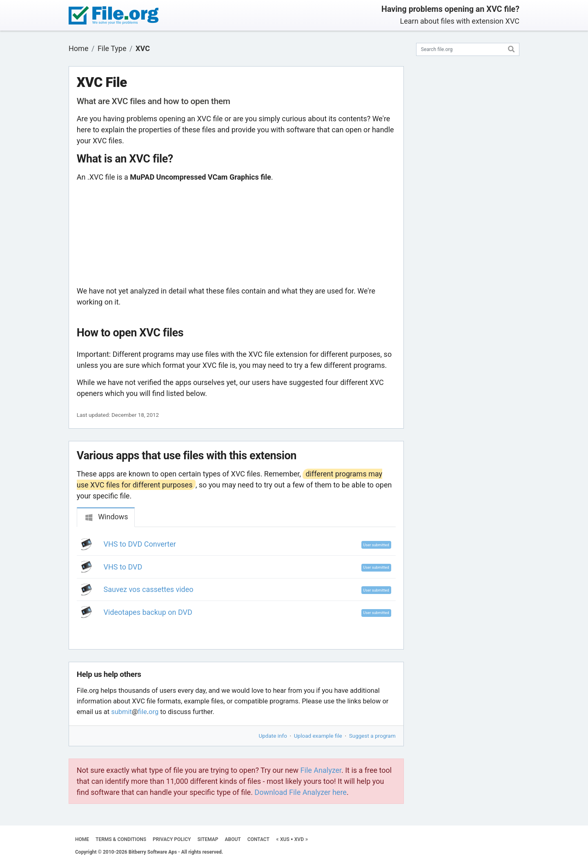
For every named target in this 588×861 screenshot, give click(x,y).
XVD (299, 839)
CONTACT (258, 839)
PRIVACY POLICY (172, 839)
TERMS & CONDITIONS (121, 839)
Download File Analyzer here (300, 792)
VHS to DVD (123, 567)
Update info (273, 735)
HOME (82, 839)
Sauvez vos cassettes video (149, 589)
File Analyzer (321, 770)
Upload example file (318, 735)
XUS (285, 839)
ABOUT (233, 839)
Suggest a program (372, 735)
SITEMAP (207, 839)
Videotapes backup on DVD (148, 612)
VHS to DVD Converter (140, 544)
